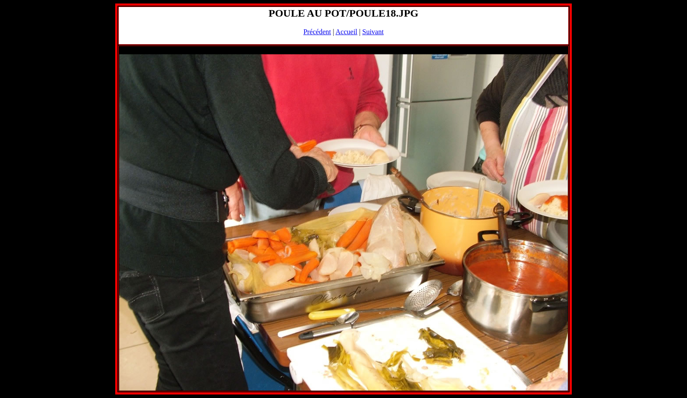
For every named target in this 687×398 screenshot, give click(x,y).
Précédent (317, 31)
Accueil (347, 31)
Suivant (373, 31)
